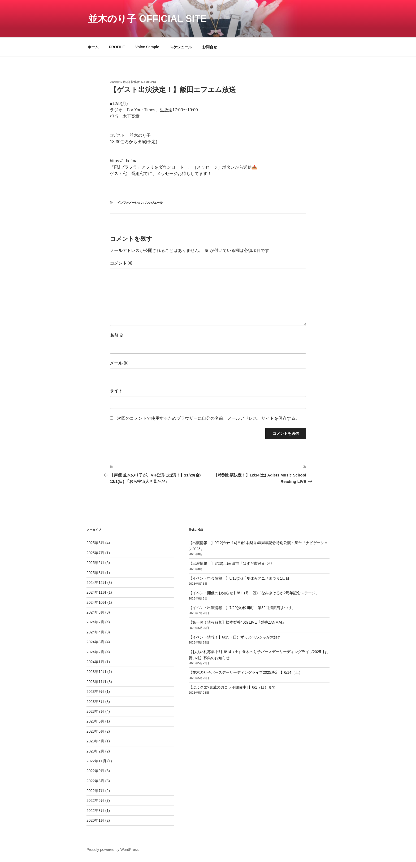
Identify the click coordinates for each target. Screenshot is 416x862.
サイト (116, 390)
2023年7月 (95, 711)
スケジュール (181, 47)
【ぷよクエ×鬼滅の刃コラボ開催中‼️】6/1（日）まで (232, 687)
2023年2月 (95, 751)
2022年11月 (96, 761)
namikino (148, 82)
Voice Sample (147, 47)
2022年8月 (95, 781)
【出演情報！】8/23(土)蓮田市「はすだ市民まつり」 (232, 563)
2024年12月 (96, 582)
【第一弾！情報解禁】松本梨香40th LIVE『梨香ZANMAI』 (237, 622)
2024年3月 (95, 642)
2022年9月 (95, 771)
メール (119, 363)
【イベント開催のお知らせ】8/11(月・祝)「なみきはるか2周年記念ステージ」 (254, 593)
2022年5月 (95, 800)
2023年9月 (95, 691)
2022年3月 (95, 810)
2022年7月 (95, 791)
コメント (121, 263)
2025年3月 (95, 573)
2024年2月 (95, 652)
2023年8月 (95, 701)
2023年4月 (95, 741)
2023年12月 (96, 672)
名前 (117, 335)
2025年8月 (95, 543)
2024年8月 (95, 612)
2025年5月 (95, 563)
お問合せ (209, 47)
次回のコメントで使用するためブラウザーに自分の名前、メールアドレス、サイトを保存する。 (208, 418)
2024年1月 (95, 662)
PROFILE (117, 47)
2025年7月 (95, 553)
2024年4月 (95, 632)
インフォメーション (130, 202)
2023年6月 (95, 721)
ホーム (93, 47)
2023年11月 (96, 682)
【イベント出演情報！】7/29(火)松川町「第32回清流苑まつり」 (242, 608)
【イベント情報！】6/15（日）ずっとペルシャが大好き (235, 637)
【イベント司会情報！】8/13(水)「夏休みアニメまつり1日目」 (241, 578)
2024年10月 (96, 602)
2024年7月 (95, 622)
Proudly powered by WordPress (112, 849)
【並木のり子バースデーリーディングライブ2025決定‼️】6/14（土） (245, 672)
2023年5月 (95, 731)
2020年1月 (95, 820)
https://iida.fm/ (123, 161)
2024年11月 (96, 592)
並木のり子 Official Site (147, 18)
